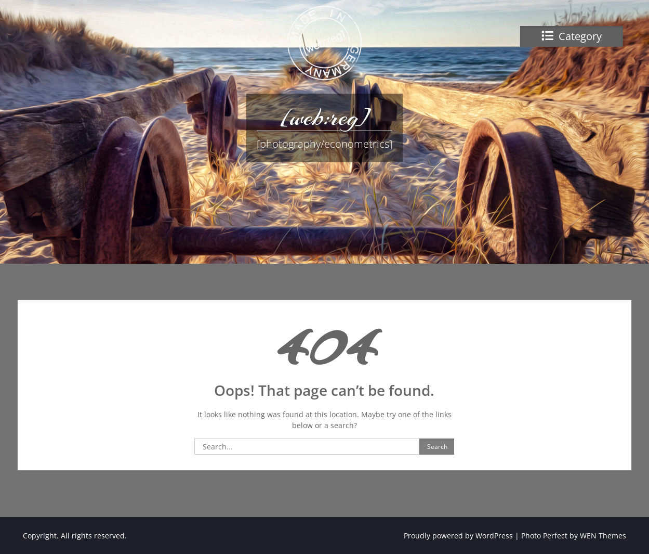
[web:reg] (324, 117)
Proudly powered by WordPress (458, 535)
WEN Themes (603, 535)
